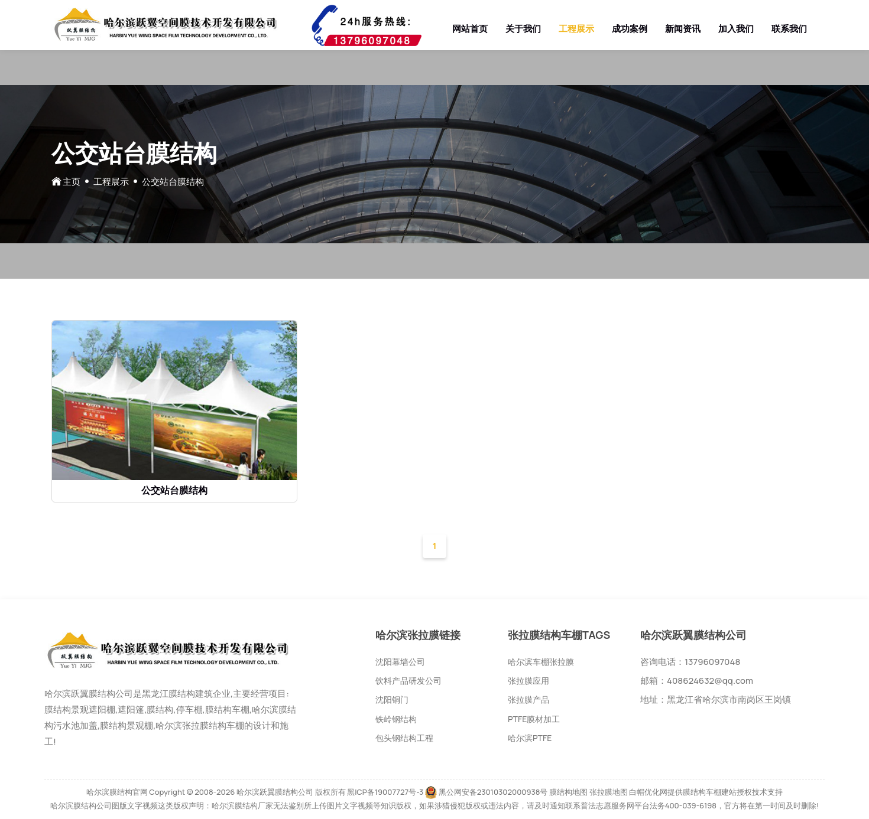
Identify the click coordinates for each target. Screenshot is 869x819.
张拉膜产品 (528, 699)
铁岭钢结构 (396, 719)
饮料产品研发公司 (408, 680)
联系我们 (789, 28)
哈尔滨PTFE (530, 737)
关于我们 (523, 28)
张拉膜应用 (528, 680)
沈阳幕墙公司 (400, 661)
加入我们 (736, 28)
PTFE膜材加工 (534, 719)
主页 (71, 181)
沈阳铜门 (391, 699)
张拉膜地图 (608, 792)
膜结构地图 (568, 792)
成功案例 (629, 28)
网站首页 (470, 28)
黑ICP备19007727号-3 (385, 792)
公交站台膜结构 (174, 490)
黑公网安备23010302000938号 (493, 792)
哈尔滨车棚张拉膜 (541, 661)
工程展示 (576, 28)
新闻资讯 (683, 28)
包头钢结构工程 (404, 737)
